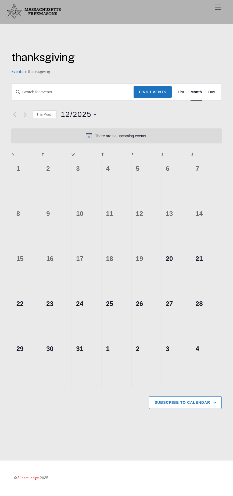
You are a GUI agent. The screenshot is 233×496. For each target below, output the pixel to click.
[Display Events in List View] (181, 92)
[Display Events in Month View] (196, 92)
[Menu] (218, 7)
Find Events (153, 92)
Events (17, 71)
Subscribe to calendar (182, 402)
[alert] (116, 135)
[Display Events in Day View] (211, 92)
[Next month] (25, 114)
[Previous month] (14, 114)
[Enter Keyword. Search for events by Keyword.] (73, 92)
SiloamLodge (28, 478)
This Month (44, 114)
